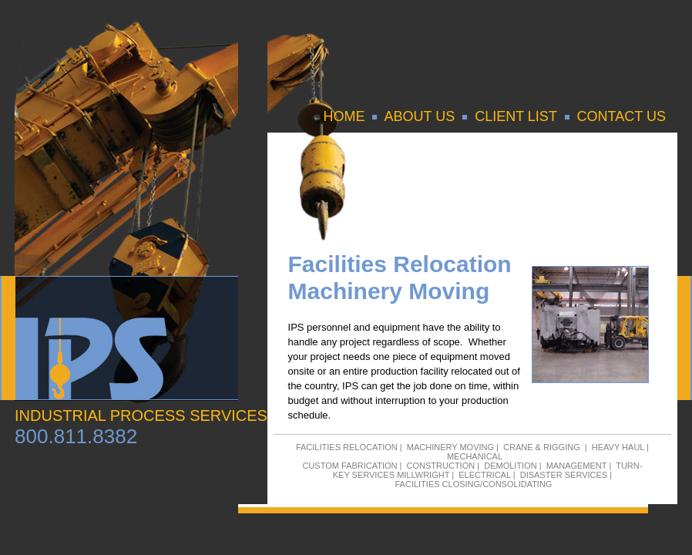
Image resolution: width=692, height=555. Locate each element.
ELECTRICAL (484, 474)
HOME (343, 116)
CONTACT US (621, 116)
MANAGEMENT (576, 465)
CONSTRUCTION (441, 465)
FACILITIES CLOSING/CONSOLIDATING (473, 484)
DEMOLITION (510, 465)
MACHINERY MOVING (450, 447)
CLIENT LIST (515, 116)
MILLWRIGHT (423, 474)
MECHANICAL (474, 456)
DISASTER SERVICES (564, 474)
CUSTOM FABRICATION (349, 465)
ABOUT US (419, 116)
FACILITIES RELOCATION (347, 447)
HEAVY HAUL (618, 447)
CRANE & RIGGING (541, 447)
